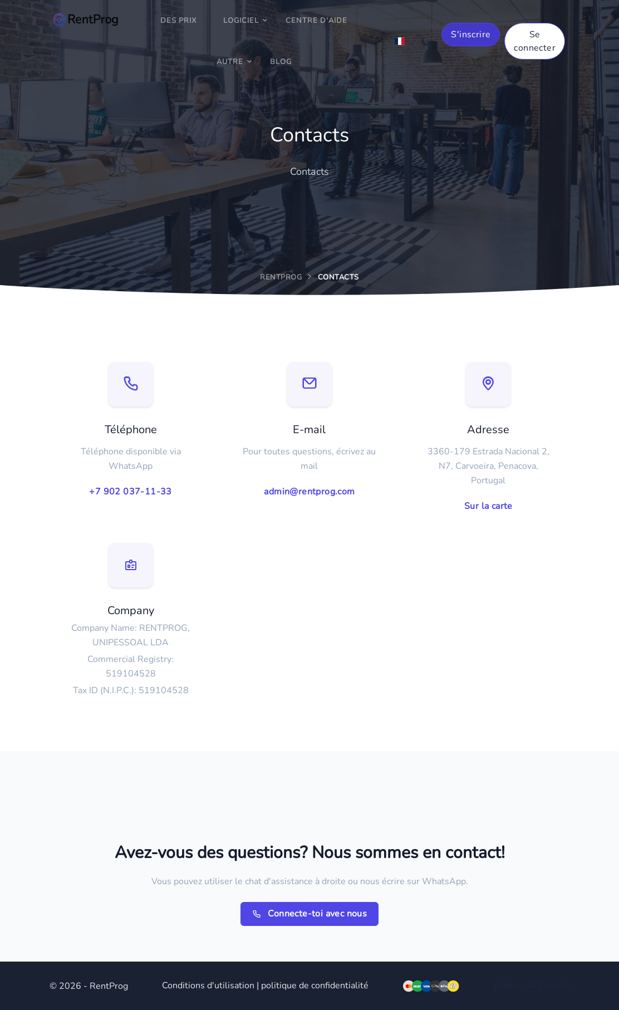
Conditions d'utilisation (208, 985)
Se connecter (535, 41)
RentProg (281, 277)
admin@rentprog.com (309, 492)
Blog (281, 62)
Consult (553, 985)
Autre (230, 62)
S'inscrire (470, 34)
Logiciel (241, 21)
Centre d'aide (316, 21)
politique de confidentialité (315, 985)
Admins (509, 985)
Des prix (178, 21)
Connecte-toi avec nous (309, 914)
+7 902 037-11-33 (130, 492)
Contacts (338, 277)
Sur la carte (488, 506)
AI (531, 985)
